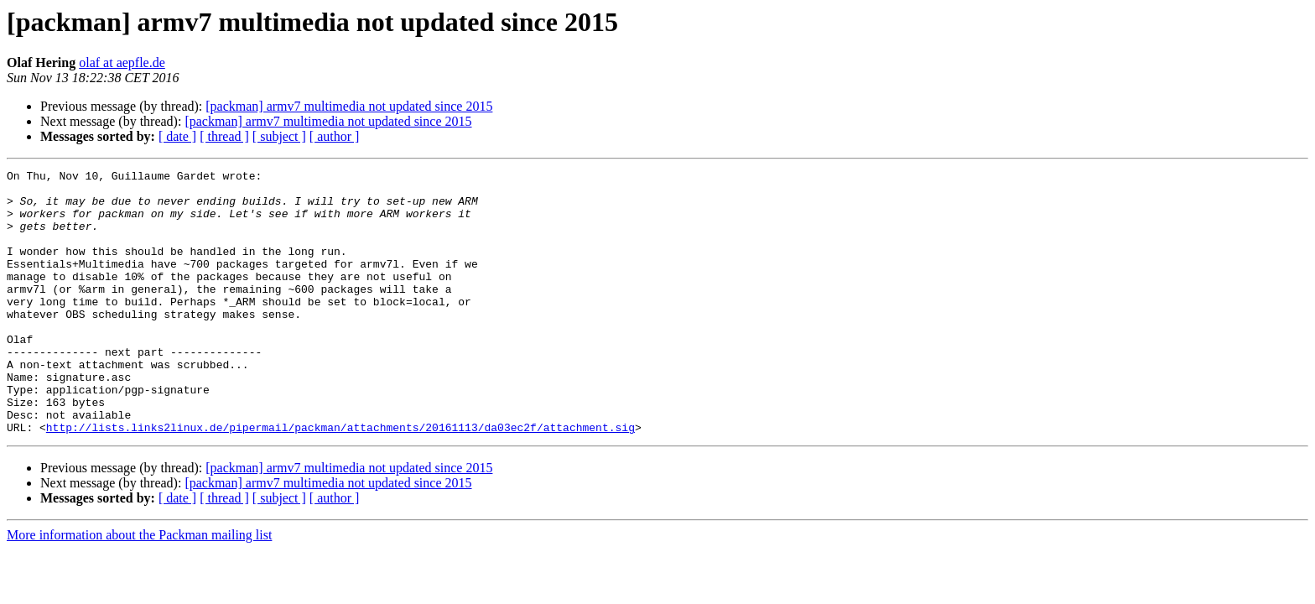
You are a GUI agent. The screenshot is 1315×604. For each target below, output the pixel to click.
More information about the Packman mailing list (139, 588)
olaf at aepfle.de (122, 62)
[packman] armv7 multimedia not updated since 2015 (348, 106)
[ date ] (177, 136)
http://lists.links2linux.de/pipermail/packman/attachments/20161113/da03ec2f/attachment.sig (340, 479)
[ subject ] (279, 136)
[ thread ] (224, 136)
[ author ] (334, 136)
